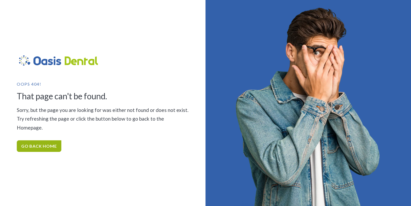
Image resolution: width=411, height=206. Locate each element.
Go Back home (39, 145)
